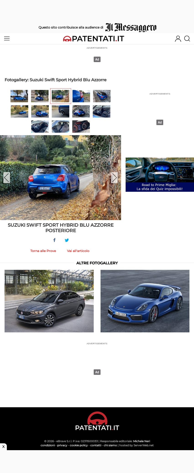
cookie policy (79, 445)
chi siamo (110, 445)
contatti (95, 445)
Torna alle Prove (43, 251)
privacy (62, 445)
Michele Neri (141, 441)
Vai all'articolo (78, 251)
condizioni (48, 445)
